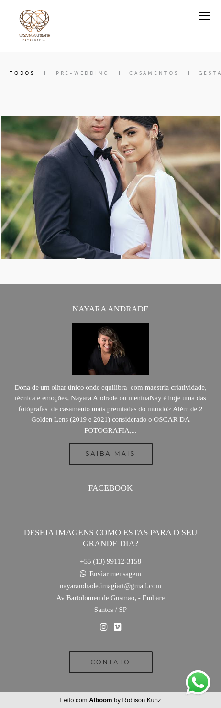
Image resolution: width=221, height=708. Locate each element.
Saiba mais (110, 453)
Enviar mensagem (115, 574)
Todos (22, 73)
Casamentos (154, 73)
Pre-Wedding (83, 73)
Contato (111, 661)
